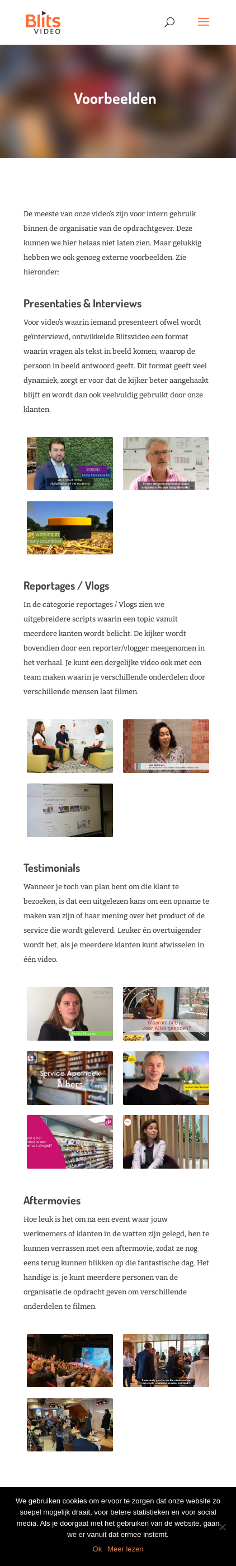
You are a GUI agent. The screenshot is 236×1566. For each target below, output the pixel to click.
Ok (97, 1549)
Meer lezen (125, 1549)
